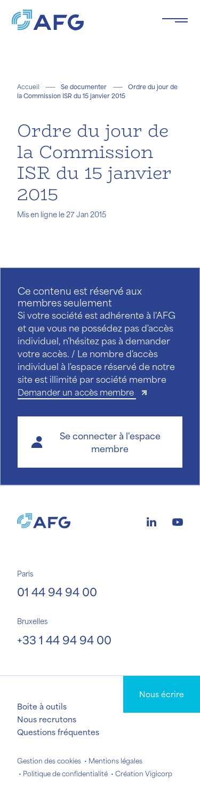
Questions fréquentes (58, 732)
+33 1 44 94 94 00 (64, 640)
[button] (100, 442)
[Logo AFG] (78, 20)
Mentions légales (115, 760)
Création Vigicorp (143, 773)
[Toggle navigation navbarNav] (175, 20)
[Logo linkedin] (151, 520)
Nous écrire (161, 694)
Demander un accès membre (77, 392)
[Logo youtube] (177, 520)
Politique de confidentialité (65, 773)
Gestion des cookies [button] (49, 760)
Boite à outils (42, 706)
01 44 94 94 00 (57, 592)
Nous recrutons (46, 719)
